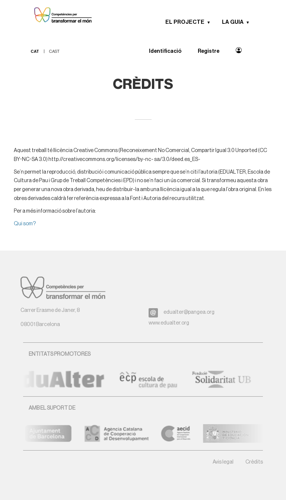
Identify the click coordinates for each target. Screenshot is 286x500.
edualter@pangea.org (188, 312)
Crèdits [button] (254, 462)
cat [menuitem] (35, 51)
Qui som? (25, 223)
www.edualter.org (169, 323)
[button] (211, 22)
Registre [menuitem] (208, 51)
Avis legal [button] (223, 462)
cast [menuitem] (54, 51)
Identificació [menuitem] (165, 51)
